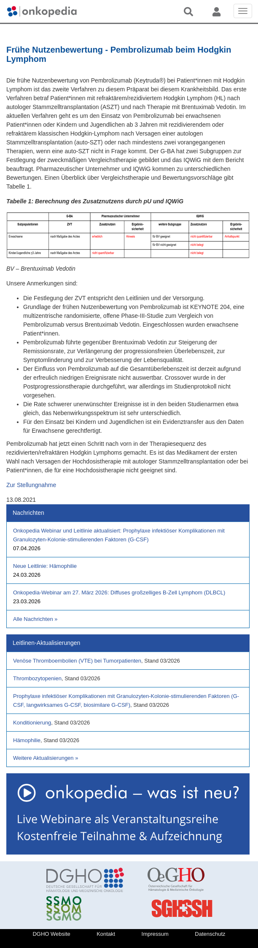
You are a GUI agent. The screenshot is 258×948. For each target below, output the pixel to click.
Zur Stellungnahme (31, 485)
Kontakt (106, 934)
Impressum (155, 934)
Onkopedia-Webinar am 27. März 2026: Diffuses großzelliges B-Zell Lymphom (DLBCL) (119, 592)
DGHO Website (51, 934)
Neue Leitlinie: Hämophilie (45, 566)
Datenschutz (210, 934)
